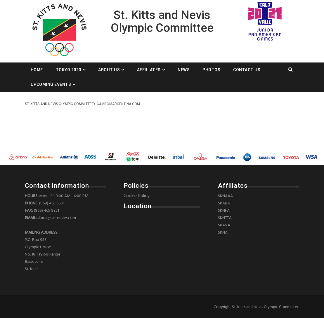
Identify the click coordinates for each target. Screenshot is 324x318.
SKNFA (224, 210)
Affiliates (149, 69)
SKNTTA (225, 218)
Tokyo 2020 (68, 69)
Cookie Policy (137, 196)
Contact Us (246, 69)
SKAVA (224, 225)
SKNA (223, 232)
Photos (211, 69)
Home (37, 69)
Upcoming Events (51, 84)
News (184, 69)
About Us (109, 69)
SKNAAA (225, 196)
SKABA (224, 203)
